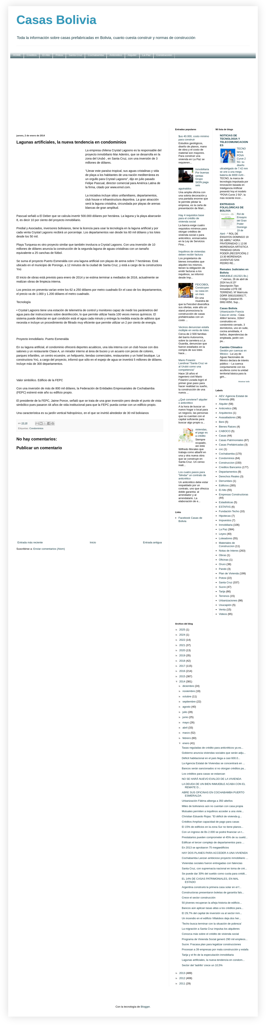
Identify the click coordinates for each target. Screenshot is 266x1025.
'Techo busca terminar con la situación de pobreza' (211, 923)
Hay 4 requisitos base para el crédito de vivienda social (191, 218)
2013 (182, 973)
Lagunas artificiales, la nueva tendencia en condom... (213, 959)
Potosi (59, 55)
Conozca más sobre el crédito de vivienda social (210, 933)
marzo (187, 732)
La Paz (146, 55)
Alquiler (132, 55)
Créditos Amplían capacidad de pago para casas (210, 821)
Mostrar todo (244, 381)
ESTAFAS (225, 506)
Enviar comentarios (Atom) (49, 548)
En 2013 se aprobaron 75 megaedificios (205, 847)
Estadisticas (226, 502)
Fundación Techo (229, 511)
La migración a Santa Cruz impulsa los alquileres (211, 928)
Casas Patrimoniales (231, 440)
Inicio (93, 542)
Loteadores (225, 538)
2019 (182, 655)
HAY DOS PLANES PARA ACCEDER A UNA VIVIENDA (215, 852)
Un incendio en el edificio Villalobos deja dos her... (211, 918)
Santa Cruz (75, 55)
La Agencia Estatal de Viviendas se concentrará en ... (213, 763)
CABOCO (224, 431)
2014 (182, 681)
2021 (182, 645)
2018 (182, 660)
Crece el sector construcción (198, 897)
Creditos (32, 55)
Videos (223, 614)
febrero (187, 738)
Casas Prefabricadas (231, 444)
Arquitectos (225, 412)
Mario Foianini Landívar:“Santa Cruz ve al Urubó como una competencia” (192, 365)
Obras (222, 555)
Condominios (36, 428)
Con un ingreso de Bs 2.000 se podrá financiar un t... (213, 831)
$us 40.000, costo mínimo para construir (193, 138)
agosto (187, 706)
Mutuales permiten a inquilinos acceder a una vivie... (213, 811)
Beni (221, 421)
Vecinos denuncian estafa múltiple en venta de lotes (193, 329)
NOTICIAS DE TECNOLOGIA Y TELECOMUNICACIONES (234, 140)
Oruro (222, 564)
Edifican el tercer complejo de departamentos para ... (213, 842)
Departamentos (228, 471)
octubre (187, 696)
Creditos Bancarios (230, 467)
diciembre (189, 686)
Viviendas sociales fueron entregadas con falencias (212, 863)
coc (221, 449)
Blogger (145, 1006)
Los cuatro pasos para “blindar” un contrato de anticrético (192, 475)
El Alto (46, 55)
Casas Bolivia (56, 20)
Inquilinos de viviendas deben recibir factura (191, 253)
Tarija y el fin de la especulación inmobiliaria (208, 954)
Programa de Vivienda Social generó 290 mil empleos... (215, 939)
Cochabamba (96, 55)
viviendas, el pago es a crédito (201, 432)
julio (185, 712)
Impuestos (225, 520)
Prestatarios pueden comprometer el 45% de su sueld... (215, 837)
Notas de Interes (228, 550)
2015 (182, 676)
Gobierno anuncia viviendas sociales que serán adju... (213, 752)
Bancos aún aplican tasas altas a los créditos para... (212, 908)
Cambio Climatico (231, 347)
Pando (223, 568)
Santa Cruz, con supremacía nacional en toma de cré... (214, 868)
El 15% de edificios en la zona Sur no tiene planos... (212, 826)
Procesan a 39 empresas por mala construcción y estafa (215, 949)
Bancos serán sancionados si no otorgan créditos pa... (214, 768)
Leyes (222, 533)
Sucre (222, 586)
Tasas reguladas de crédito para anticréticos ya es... (212, 747)
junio (186, 717)
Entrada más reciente (30, 542)
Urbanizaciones (228, 600)
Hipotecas (225, 515)
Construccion (226, 462)
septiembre (189, 701)
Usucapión (225, 605)
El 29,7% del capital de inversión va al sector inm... (212, 913)
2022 (182, 639)
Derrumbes (225, 480)
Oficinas (223, 559)
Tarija (222, 591)
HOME (17, 55)
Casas (222, 435)
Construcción (164, 55)
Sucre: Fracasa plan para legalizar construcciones (211, 944)
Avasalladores (227, 417)
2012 (182, 978)
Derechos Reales (229, 476)
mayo (186, 722)
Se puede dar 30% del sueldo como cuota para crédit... (214, 873)
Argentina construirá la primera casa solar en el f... (211, 887)
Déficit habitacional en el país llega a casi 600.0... (211, 758)
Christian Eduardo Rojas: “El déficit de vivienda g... (212, 816)
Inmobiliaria (225, 524)
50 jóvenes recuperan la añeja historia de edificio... (212, 902)
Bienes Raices (227, 426)
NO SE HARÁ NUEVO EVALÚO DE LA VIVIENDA (211, 778)
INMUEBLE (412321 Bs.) (234, 276)
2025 (182, 629)
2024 (182, 634)
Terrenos (224, 595)
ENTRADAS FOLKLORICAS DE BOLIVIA (232, 207)
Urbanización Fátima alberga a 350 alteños (207, 800)
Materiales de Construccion (227, 544)
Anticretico (116, 55)
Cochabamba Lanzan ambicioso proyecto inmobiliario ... (215, 858)
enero (186, 743)
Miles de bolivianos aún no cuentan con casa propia (212, 806)
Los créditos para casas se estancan (203, 773)
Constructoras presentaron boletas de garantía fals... (213, 892)
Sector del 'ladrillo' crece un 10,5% (202, 965)
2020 (182, 650)
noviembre (189, 691)
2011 (182, 983)
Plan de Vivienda (229, 573)
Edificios (224, 485)
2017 (182, 665)
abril (185, 727)
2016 (182, 671)
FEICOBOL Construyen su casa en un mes (202, 289)
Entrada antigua (152, 542)
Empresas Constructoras (233, 494)
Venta (222, 609)
